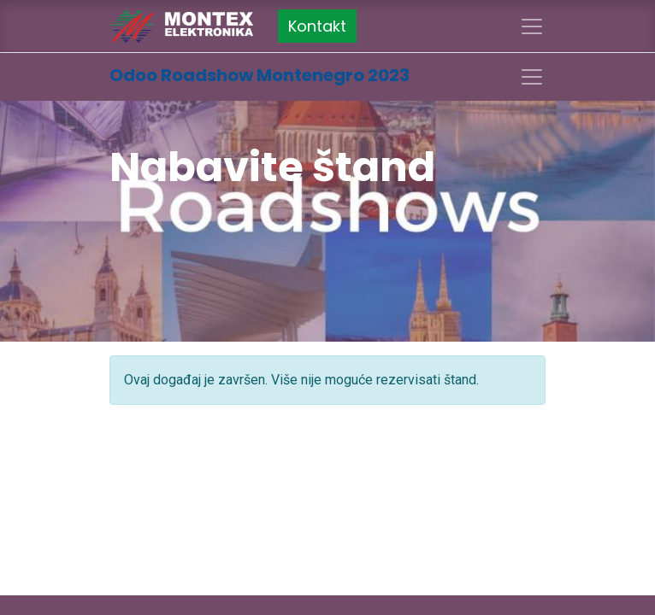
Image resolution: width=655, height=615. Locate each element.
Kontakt (317, 26)
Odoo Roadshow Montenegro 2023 (259, 75)
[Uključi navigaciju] (532, 77)
